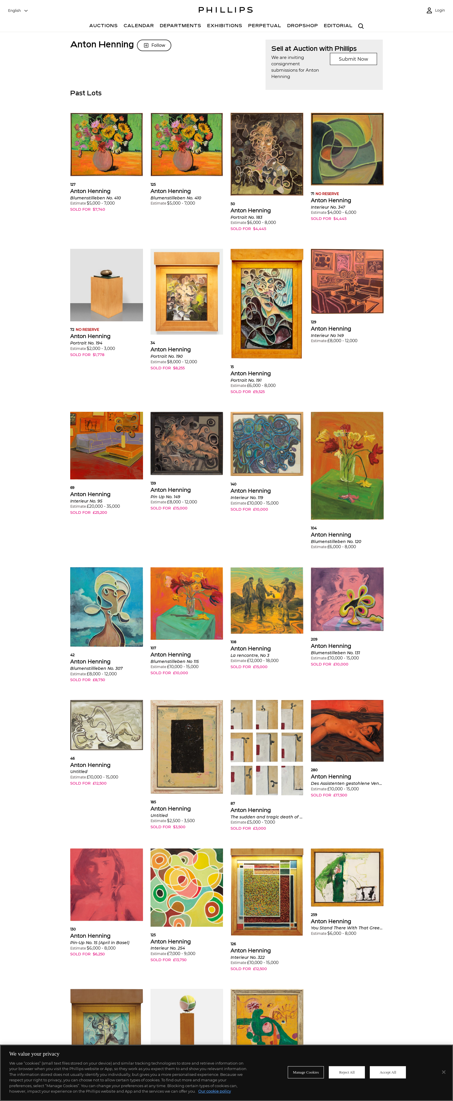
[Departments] (180, 26)
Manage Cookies (306, 1072)
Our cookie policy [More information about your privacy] (214, 1091)
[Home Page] (226, 10)
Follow (154, 45)
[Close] (443, 1072)
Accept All (388, 1072)
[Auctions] (103, 26)
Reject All (347, 1072)
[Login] (435, 10)
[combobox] (18, 10)
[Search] (361, 26)
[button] (106, 166)
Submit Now (353, 59)
